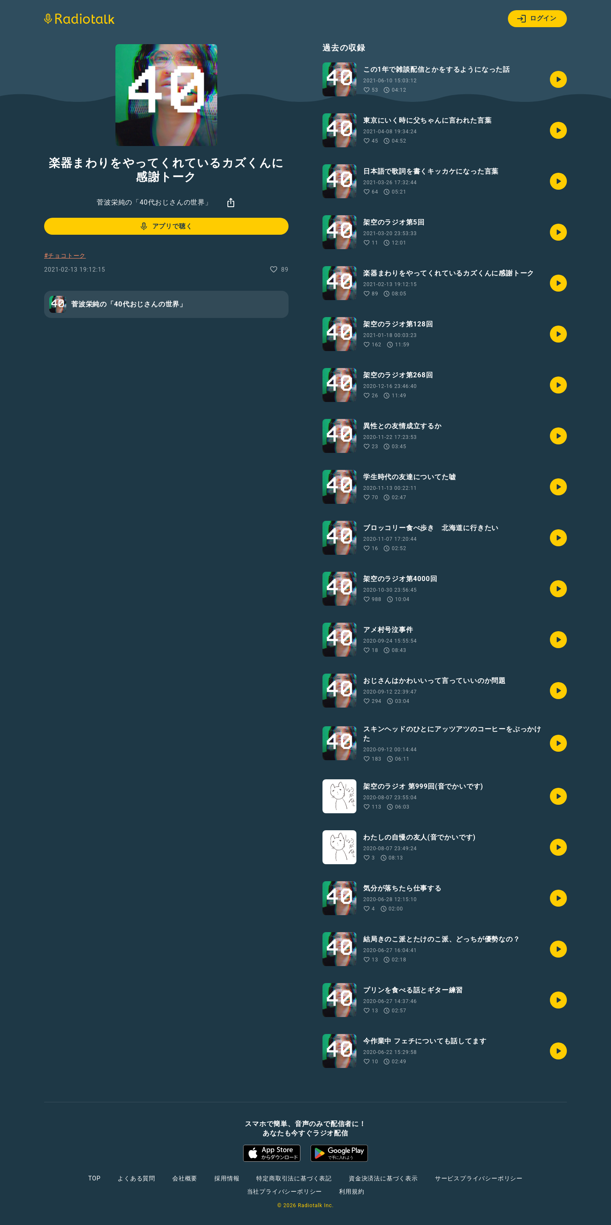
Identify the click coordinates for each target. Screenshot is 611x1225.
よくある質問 (136, 1178)
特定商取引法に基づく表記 (294, 1178)
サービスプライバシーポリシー (479, 1178)
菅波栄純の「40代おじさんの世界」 (154, 202)
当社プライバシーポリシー (284, 1191)
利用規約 (351, 1191)
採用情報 (226, 1178)
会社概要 (184, 1178)
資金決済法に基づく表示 (383, 1178)
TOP (94, 1178)
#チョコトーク (65, 255)
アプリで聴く (166, 226)
